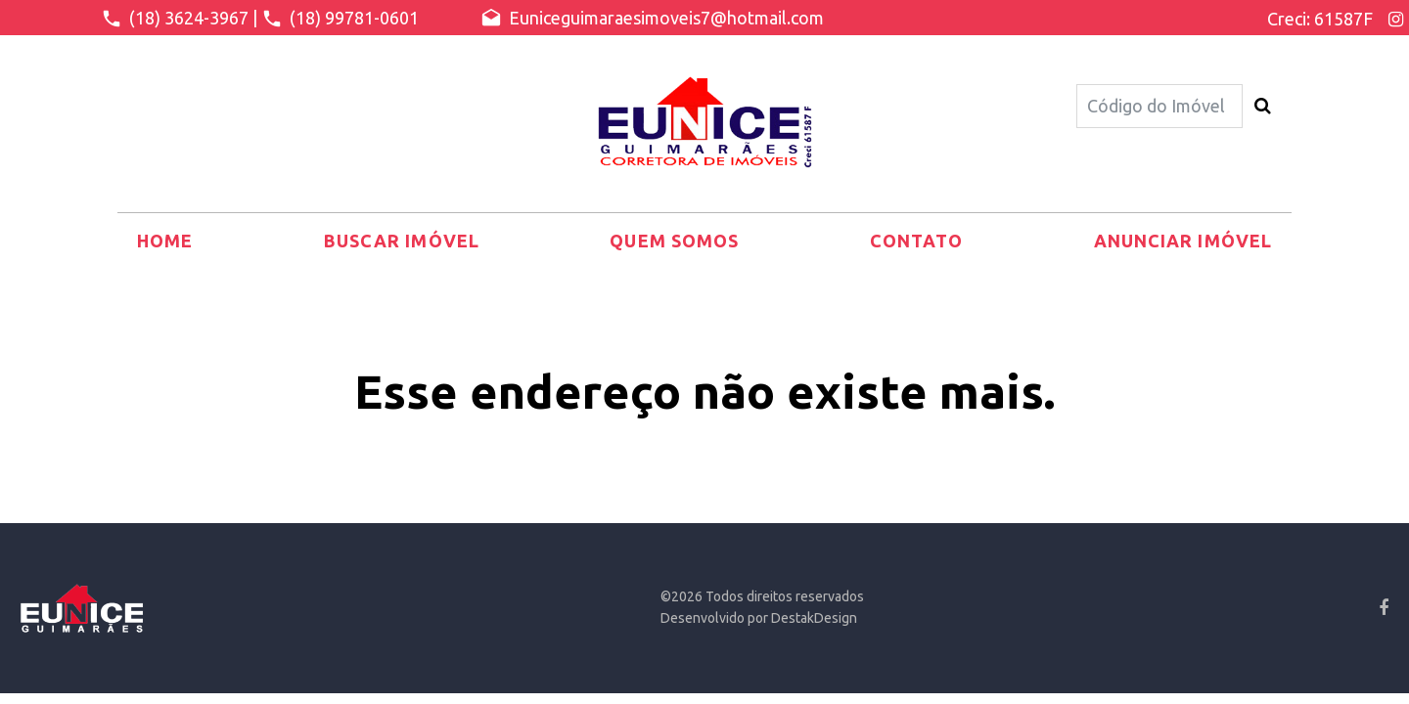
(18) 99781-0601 (340, 18)
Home (165, 240)
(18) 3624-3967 (175, 18)
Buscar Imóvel (401, 240)
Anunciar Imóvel (1183, 240)
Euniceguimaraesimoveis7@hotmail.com (652, 18)
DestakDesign (814, 618)
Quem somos (674, 240)
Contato (917, 240)
